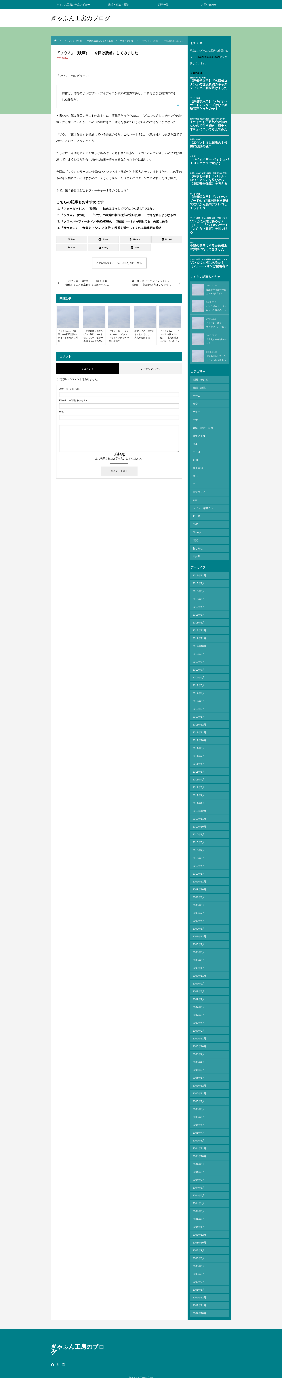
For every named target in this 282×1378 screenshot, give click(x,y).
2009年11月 (199, 877)
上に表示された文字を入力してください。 (119, 458)
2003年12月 (199, 1230)
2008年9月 (199, 940)
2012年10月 (199, 641)
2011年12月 (199, 720)
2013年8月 (199, 587)
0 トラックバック (151, 368)
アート (196, 481)
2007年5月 (199, 1010)
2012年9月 (199, 649)
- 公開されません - (73, 400)
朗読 (195, 497)
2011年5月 (199, 767)
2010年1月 (199, 869)
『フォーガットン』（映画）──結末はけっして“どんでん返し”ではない (108, 208)
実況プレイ (199, 489)
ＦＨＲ (196, 513)
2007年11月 (199, 971)
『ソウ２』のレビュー (70, 75)
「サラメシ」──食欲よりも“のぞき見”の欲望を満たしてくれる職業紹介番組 (111, 227)
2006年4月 (199, 1057)
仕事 (195, 442)
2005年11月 (199, 1089)
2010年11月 (199, 814)
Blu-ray (197, 528)
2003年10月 (199, 1238)
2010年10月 (199, 822)
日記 (195, 536)
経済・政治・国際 (118, 4)
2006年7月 (199, 1050)
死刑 (195, 458)
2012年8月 (199, 657)
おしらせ (198, 544)
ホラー (196, 411)
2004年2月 (199, 1214)
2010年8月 (199, 838)
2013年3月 (199, 610)
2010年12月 (199, 806)
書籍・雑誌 (199, 387)
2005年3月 (199, 1136)
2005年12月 (199, 1081)
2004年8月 (199, 1167)
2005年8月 (199, 1104)
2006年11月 (199, 1034)
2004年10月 (199, 1152)
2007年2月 (199, 1026)
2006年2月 (199, 1065)
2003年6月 (199, 1261)
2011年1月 (199, 798)
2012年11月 (199, 634)
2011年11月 (199, 728)
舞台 (195, 473)
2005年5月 (199, 1120)
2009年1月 (199, 924)
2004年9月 (199, 1159)
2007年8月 (199, 987)
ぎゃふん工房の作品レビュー (73, 4)
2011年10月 (199, 736)
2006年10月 (199, 1042)
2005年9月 (199, 1097)
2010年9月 (199, 830)
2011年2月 (199, 791)
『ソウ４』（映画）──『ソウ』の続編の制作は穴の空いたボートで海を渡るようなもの (118, 215)
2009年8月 (199, 900)
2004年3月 (199, 1207)
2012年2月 (199, 704)
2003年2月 (199, 1277)
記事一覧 (163, 4)
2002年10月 (199, 1309)
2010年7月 (199, 846)
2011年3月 (199, 783)
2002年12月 (199, 1293)
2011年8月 (199, 743)
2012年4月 (199, 689)
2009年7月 (199, 908)
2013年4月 (199, 602)
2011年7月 (199, 751)
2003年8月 (199, 1254)
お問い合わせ (208, 4)
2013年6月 (199, 594)
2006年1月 (199, 1073)
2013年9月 (199, 579)
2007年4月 (199, 1018)
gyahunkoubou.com (209, 56)
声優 (195, 418)
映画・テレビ (200, 379)
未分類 (196, 552)
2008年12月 (199, 932)
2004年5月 (199, 1191)
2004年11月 (199, 1144)
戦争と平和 (199, 434)
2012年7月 (199, 665)
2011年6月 (199, 759)
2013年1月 (199, 618)
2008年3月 (199, 955)
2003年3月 (199, 1269)
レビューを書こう (203, 505)
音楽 (195, 403)
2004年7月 (199, 1175)
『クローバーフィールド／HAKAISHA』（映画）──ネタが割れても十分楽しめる (114, 221)
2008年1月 (199, 963)
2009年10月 (199, 885)
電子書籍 (198, 466)
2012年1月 (199, 712)
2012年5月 (199, 681)
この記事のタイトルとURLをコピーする (119, 263)
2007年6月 (199, 1002)
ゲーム (196, 395)
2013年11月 (199, 571)
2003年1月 (199, 1285)
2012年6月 (199, 673)
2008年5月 (199, 948)
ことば (196, 450)
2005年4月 (199, 1128)
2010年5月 (199, 853)
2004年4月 (199, 1199)
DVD (195, 520)
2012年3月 (199, 696)
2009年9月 (199, 893)
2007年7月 (199, 995)
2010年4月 (199, 861)
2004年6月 (199, 1183)
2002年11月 (199, 1301)
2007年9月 (199, 979)
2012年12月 (199, 626)
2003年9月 (199, 1246)
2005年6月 (199, 1112)
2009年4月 (199, 916)
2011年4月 (199, 775)
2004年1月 (199, 1222)
